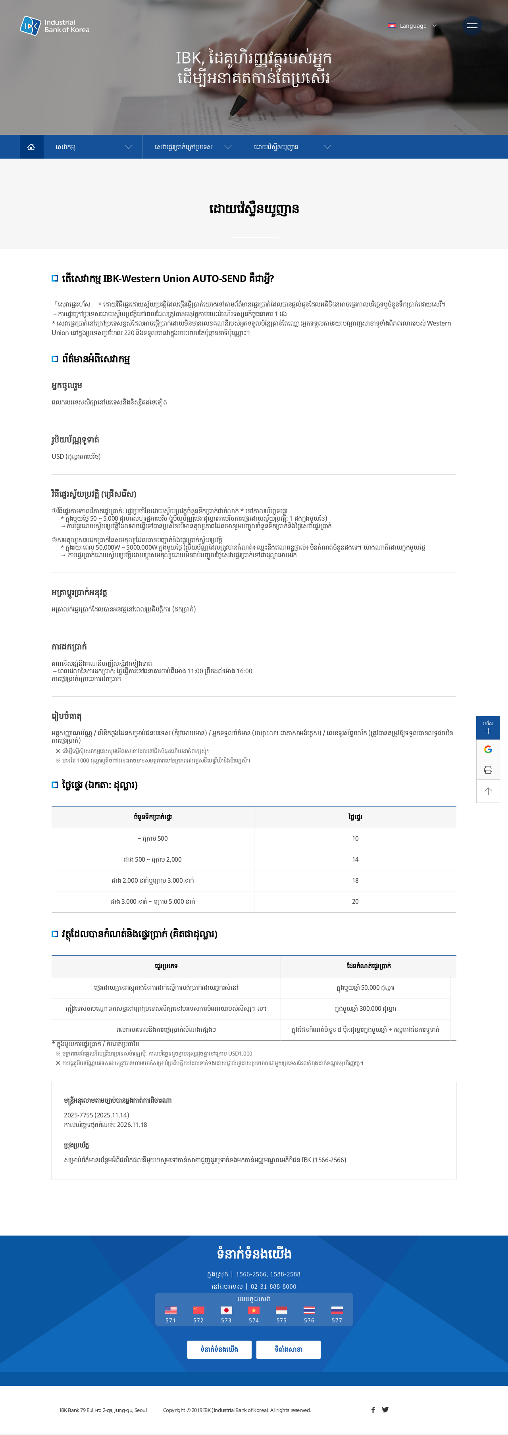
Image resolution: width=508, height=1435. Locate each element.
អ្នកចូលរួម (67, 385)
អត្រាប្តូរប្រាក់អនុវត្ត (79, 592)
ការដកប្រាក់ (69, 646)
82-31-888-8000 (273, 1286)
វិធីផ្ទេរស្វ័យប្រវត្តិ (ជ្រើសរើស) (94, 494)
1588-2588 (285, 1274)
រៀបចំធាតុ (67, 716)
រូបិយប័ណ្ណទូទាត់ (75, 439)
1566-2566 (251, 1274)
